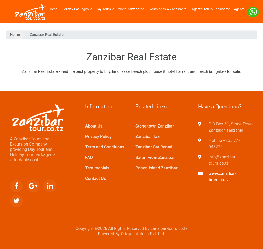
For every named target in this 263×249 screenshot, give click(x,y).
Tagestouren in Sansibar (210, 9)
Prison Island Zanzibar (156, 167)
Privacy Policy (98, 136)
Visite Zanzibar (130, 9)
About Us (93, 126)
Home (53, 9)
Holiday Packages (77, 9)
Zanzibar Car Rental (153, 147)
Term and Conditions (104, 147)
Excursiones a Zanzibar (167, 9)
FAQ (89, 157)
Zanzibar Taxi (148, 136)
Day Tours (105, 9)
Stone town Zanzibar (154, 126)
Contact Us (95, 178)
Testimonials (97, 167)
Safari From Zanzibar (155, 157)
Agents (239, 9)
